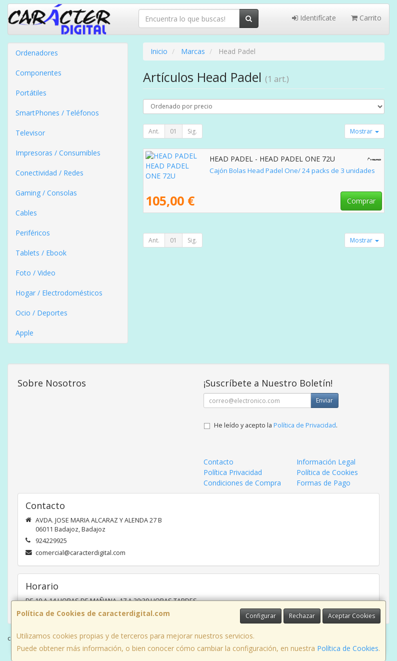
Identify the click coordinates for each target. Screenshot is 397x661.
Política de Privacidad (305, 425)
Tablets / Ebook (41, 253)
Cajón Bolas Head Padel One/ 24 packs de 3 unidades (228, 170)
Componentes (39, 73)
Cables (26, 213)
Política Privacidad (233, 472)
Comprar (361, 201)
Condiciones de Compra (242, 483)
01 (173, 131)
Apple (25, 333)
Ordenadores (37, 53)
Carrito (366, 17)
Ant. (154, 131)
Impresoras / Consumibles (58, 153)
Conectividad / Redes (50, 173)
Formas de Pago (323, 483)
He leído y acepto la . (276, 425)
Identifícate (314, 17)
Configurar (261, 616)
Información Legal (326, 461)
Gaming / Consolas (46, 193)
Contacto (219, 461)
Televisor (30, 133)
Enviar (324, 400)
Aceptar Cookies (351, 616)
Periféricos (33, 233)
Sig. (192, 131)
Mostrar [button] (364, 131)
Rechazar (302, 616)
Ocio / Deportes (42, 313)
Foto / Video (36, 273)
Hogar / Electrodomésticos (59, 293)
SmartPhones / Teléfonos (57, 113)
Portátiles (31, 93)
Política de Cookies (347, 648)
